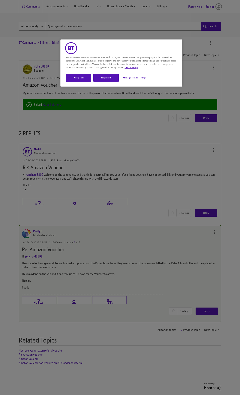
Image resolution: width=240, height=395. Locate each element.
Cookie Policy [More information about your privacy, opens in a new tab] (131, 67)
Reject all (106, 78)
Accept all (79, 78)
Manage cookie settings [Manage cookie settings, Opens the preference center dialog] (134, 78)
